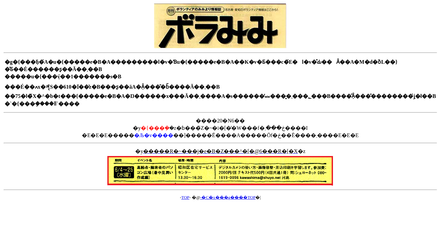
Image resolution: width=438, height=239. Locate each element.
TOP (185, 197)
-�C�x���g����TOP (227, 197)
